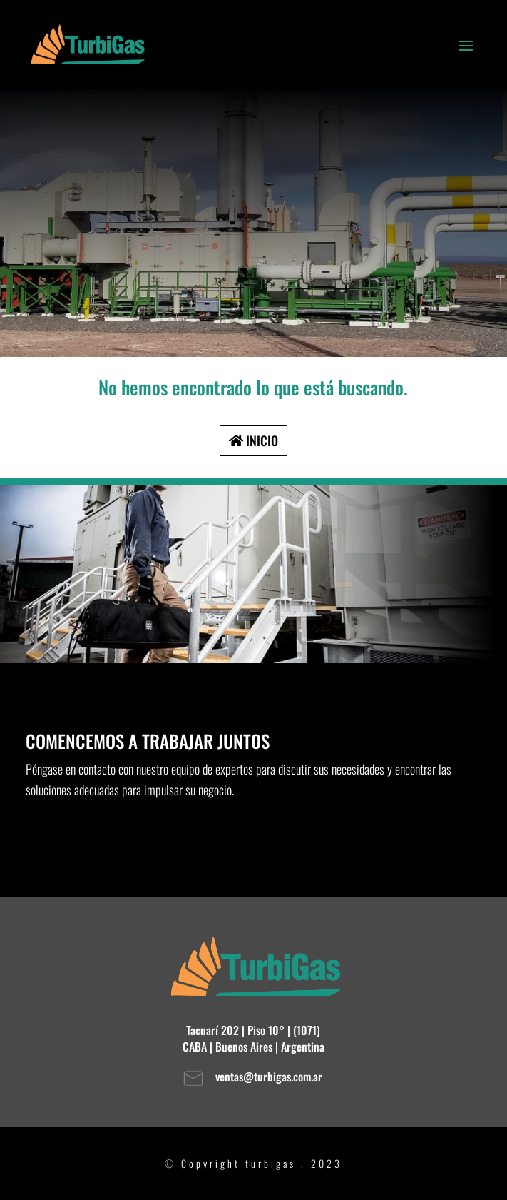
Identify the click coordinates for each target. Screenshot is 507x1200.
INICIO (262, 440)
